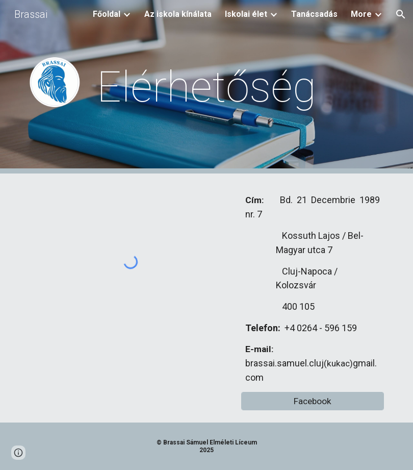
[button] (401, 14)
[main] (206, 87)
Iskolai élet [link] (246, 14)
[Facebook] (312, 400)
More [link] (361, 14)
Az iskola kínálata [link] (178, 14)
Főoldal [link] (106, 14)
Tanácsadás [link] (314, 14)
